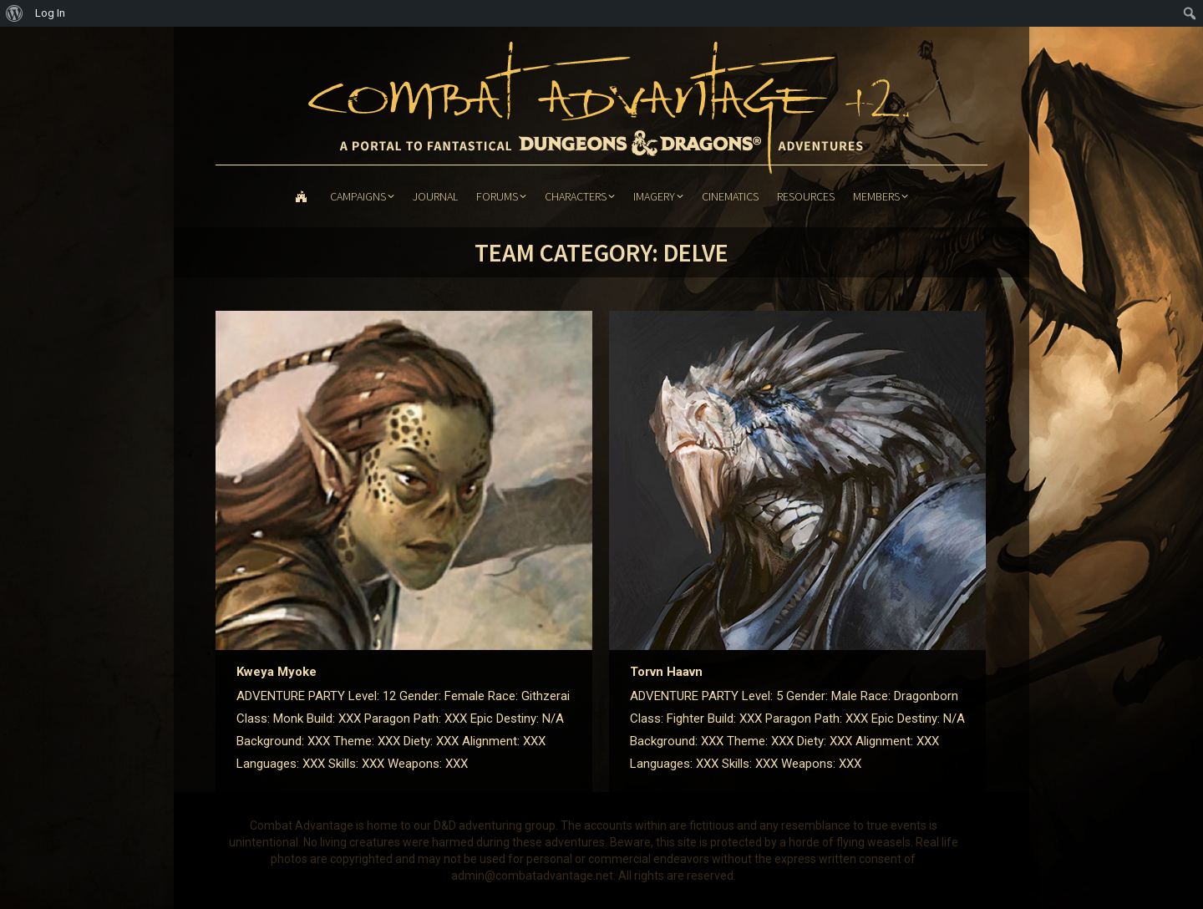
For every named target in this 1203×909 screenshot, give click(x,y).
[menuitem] (14, 13)
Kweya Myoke (276, 671)
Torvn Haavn (666, 671)
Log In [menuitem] (50, 13)
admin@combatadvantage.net (532, 875)
